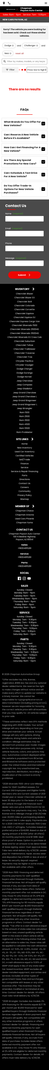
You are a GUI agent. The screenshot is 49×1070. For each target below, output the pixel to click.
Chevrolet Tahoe (24, 345)
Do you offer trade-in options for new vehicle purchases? (24, 189)
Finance (25, 463)
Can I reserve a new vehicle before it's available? (24, 136)
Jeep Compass (24, 384)
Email (13, 228)
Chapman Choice (25, 510)
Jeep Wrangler (24, 408)
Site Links (22, 439)
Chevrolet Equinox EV (24, 317)
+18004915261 (24, 548)
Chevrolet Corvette (24, 309)
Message (15, 258)
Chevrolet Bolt (24, 301)
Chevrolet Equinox (24, 313)
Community (25, 491)
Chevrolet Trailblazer (24, 349)
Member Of (22, 506)
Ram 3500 (24, 420)
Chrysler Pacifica (24, 360)
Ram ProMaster (24, 432)
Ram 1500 (24, 412)
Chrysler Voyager (25, 364)
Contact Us (24, 483)
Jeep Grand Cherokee (24, 392)
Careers (24, 487)
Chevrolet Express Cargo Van (24, 321)
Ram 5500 (24, 428)
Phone (8, 243)
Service (24, 467)
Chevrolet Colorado (24, 305)
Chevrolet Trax (24, 356)
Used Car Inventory (24, 451)
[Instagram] (24, 578)
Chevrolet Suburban (24, 341)
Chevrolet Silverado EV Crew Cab (24, 337)
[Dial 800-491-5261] (9, 3)
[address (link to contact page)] (4, 3)
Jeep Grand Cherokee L (24, 396)
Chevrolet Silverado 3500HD (24, 333)
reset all (19, 53)
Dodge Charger (25, 368)
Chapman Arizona (24, 514)
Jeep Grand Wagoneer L (24, 404)
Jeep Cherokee (25, 380)
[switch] (46, 3)
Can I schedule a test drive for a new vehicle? (24, 174)
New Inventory (24, 447)
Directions (24, 479)
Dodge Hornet (24, 376)
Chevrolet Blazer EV (24, 297)
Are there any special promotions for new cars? (24, 161)
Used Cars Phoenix (24, 518)
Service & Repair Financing (24, 471)
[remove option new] (8, 53)
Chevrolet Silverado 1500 (24, 325)
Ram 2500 (24, 416)
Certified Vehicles (25, 455)
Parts (24, 475)
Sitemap (24, 499)
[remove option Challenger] (31, 46)
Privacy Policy (25, 495)
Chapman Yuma (24, 522)
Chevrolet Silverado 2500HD (24, 329)
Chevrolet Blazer (24, 293)
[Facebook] (19, 578)
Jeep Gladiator (24, 388)
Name (14, 213)
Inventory (22, 289)
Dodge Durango (24, 372)
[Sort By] (37, 70)
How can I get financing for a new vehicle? (24, 149)
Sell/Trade (24, 459)
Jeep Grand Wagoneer (24, 400)
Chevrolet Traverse (25, 353)
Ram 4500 (24, 424)
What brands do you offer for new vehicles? (24, 123)
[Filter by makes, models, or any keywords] (24, 61)
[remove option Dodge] (9, 46)
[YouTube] (29, 578)
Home (24, 443)
